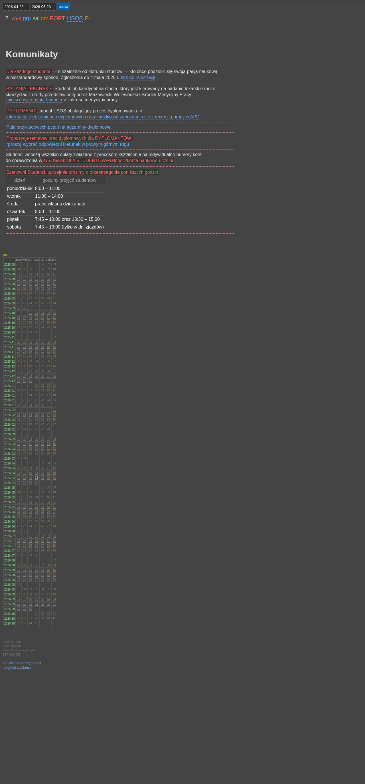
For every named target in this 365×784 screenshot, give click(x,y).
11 (18, 274)
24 (54, 278)
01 (42, 264)
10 (54, 269)
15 (42, 274)
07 (36, 269)
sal (36, 18)
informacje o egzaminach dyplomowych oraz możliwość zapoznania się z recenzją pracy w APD (103, 116)
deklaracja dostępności (22, 663)
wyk (16, 18)
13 (30, 274)
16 (48, 274)
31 (54, 283)
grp (27, 18)
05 (24, 269)
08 (42, 269)
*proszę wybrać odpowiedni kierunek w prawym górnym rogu (67, 144)
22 (42, 278)
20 (30, 278)
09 (48, 269)
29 (42, 283)
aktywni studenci (17, 667)
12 (24, 274)
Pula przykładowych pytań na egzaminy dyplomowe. (59, 127)
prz (44, 18)
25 (18, 283)
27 (30, 283)
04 (18, 269)
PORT (57, 18)
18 (18, 278)
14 (36, 274)
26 (24, 283)
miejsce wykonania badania (34, 99)
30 (48, 283)
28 (36, 283)
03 (54, 264)
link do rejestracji (138, 77)
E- (88, 18)
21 (36, 278)
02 (48, 264)
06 (30, 269)
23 (48, 278)
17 (54, 274)
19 (24, 278)
